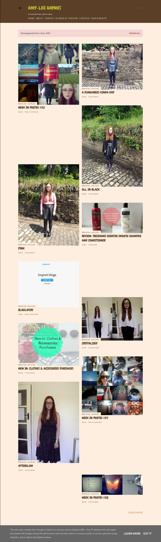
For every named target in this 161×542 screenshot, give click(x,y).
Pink (21, 248)
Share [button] (20, 112)
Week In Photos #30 (31, 107)
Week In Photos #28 (95, 497)
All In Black (91, 189)
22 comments (93, 348)
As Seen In (61, 18)
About (39, 18)
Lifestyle (84, 18)
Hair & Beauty (99, 18)
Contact (49, 18)
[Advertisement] (48, 138)
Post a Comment (31, 112)
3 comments (93, 97)
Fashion (73, 18)
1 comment (92, 245)
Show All (134, 33)
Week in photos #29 (95, 418)
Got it (147, 533)
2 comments (30, 253)
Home (31, 18)
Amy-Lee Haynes (44, 8)
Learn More (132, 533)
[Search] (138, 8)
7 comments (30, 373)
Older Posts (135, 512)
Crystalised (89, 343)
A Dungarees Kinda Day (98, 92)
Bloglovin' (25, 310)
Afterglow (25, 466)
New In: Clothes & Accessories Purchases (45, 368)
